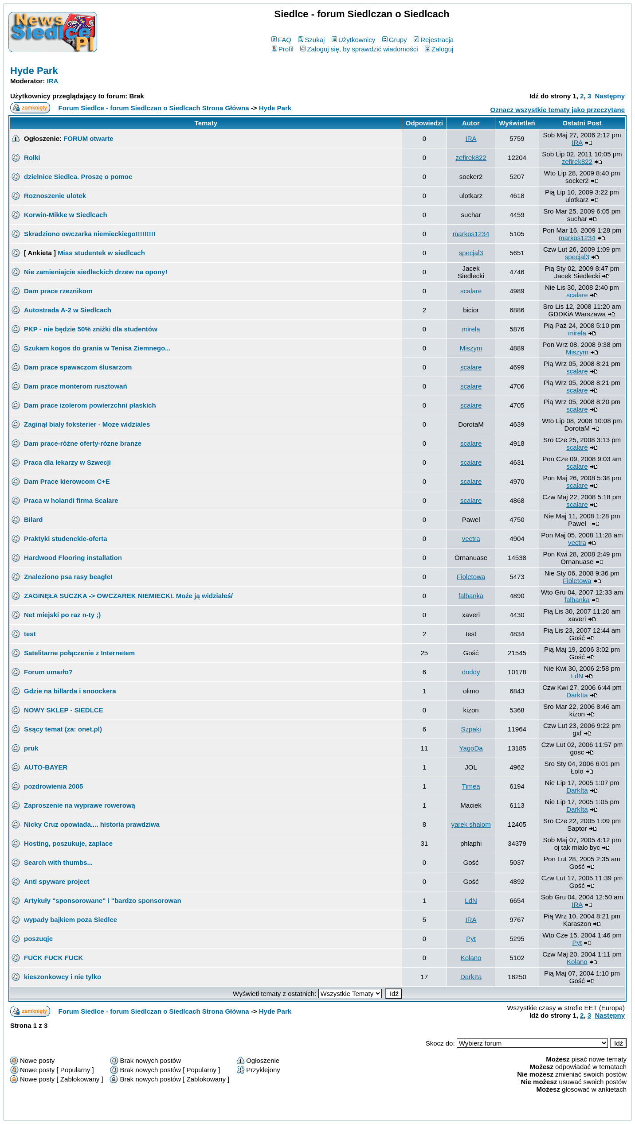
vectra (471, 538)
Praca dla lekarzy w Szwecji (67, 462)
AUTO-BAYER (45, 767)
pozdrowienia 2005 (53, 786)
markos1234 (471, 233)
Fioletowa (471, 576)
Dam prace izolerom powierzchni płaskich (90, 405)
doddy (471, 672)
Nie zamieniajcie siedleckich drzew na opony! (95, 272)
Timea (471, 786)
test (30, 634)
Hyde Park (34, 70)
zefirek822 (470, 157)
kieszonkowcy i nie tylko (62, 976)
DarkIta (577, 695)
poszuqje (38, 938)
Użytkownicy (353, 39)
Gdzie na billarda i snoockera (70, 691)
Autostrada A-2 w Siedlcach (67, 310)
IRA (53, 81)
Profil (283, 49)
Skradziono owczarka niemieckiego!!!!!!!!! (90, 233)
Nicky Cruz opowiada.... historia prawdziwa (92, 824)
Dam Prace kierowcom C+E (67, 481)
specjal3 (471, 253)
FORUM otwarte (88, 138)
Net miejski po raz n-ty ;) (62, 614)
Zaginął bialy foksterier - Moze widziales (87, 424)
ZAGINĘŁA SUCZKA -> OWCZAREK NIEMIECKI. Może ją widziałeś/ (128, 595)
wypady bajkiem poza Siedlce (70, 919)
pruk (31, 748)
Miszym (471, 348)
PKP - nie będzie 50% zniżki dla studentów (90, 329)
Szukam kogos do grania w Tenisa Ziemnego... (97, 348)
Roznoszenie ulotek (55, 195)
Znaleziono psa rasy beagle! (68, 576)
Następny (610, 96)
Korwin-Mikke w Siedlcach (65, 214)
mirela (471, 329)
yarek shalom (470, 824)
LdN (577, 676)
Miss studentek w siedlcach (101, 253)
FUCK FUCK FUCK (53, 957)
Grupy (394, 39)
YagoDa (471, 748)
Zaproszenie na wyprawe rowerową (79, 805)
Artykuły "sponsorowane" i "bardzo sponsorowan (102, 900)
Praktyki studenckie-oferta (65, 538)
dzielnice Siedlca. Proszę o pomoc (78, 176)
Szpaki (471, 729)
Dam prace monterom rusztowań (75, 386)
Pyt (471, 938)
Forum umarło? (48, 672)
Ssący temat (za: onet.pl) (63, 729)
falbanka (471, 595)
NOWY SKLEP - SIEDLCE (63, 710)
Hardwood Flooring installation (73, 557)
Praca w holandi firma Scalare (71, 500)
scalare (471, 291)
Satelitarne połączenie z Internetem (79, 653)
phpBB (297, 1112)
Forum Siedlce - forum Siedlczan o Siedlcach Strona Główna (154, 108)
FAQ (281, 39)
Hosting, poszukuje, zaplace (68, 843)
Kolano (471, 957)
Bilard (33, 519)
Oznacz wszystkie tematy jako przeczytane (557, 109)
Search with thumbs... (58, 862)
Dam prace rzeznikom (58, 291)
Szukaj (311, 39)
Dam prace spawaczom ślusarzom (78, 367)
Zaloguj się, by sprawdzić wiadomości (359, 49)
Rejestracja (434, 39)
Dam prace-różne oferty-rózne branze (82, 443)
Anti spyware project (57, 881)
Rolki (32, 157)
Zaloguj (439, 49)
